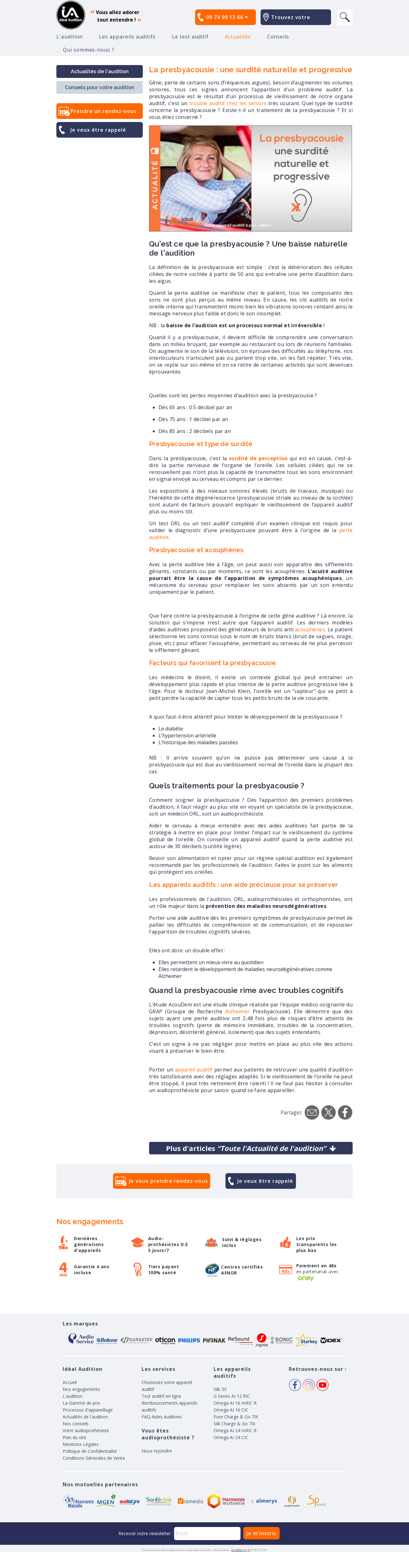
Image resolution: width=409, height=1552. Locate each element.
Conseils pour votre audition (99, 87)
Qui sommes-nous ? (88, 49)
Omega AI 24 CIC (231, 1437)
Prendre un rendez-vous (103, 111)
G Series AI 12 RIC (232, 1396)
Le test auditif (190, 36)
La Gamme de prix (81, 1403)
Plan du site (74, 1437)
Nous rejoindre (157, 1451)
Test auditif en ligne (161, 1396)
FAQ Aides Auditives (162, 1417)
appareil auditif (194, 1069)
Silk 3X (220, 1389)
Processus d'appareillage (88, 1410)
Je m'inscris (261, 1533)
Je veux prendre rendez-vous (168, 1181)
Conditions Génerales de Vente (94, 1458)
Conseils (278, 36)
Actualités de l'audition (100, 71)
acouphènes (310, 629)
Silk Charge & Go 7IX (234, 1424)
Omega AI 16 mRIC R (235, 1403)
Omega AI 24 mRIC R (235, 1430)
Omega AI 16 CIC (231, 1410)
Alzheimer (238, 1011)
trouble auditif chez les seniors (228, 103)
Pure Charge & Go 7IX (236, 1417)
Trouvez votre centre (290, 25)
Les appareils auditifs (127, 36)
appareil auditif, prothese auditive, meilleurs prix (70, 15)
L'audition (69, 36)
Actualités (238, 36)
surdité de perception (258, 458)
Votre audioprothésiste (86, 1430)
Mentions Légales (81, 1444)
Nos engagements (81, 1389)
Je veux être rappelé (98, 129)
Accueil (70, 1382)
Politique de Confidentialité (90, 1451)
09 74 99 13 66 (227, 17)
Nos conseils (76, 1424)
